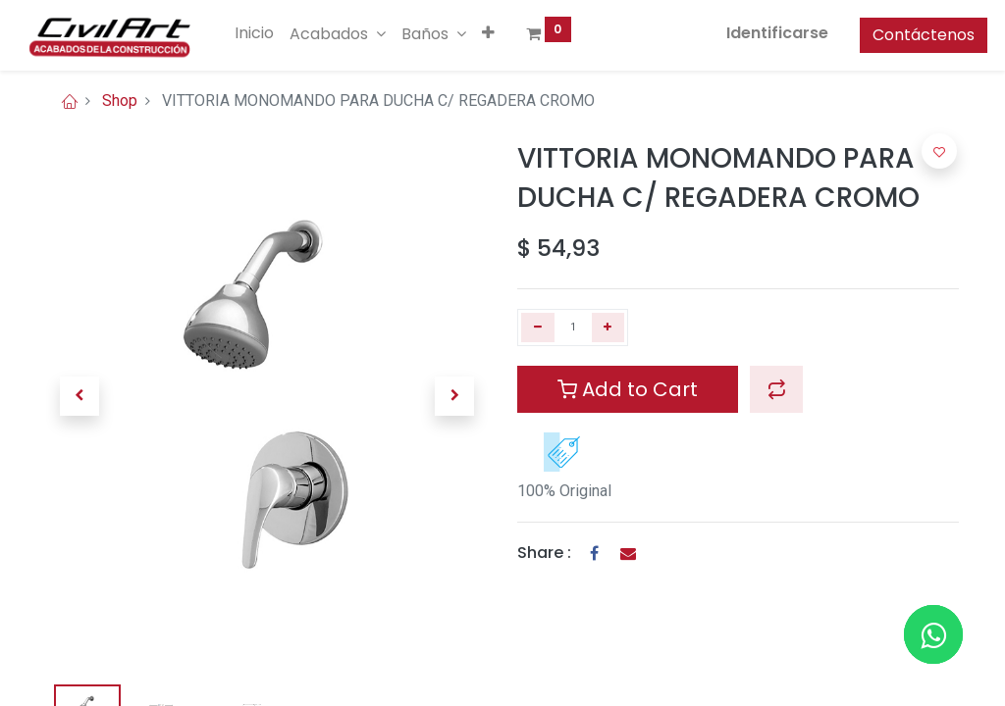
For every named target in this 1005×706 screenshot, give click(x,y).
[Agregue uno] (608, 327)
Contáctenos (895, 35)
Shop (119, 100)
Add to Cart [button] (627, 389)
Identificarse (749, 33)
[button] (516, 33)
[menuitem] (282, 33)
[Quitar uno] (538, 327)
